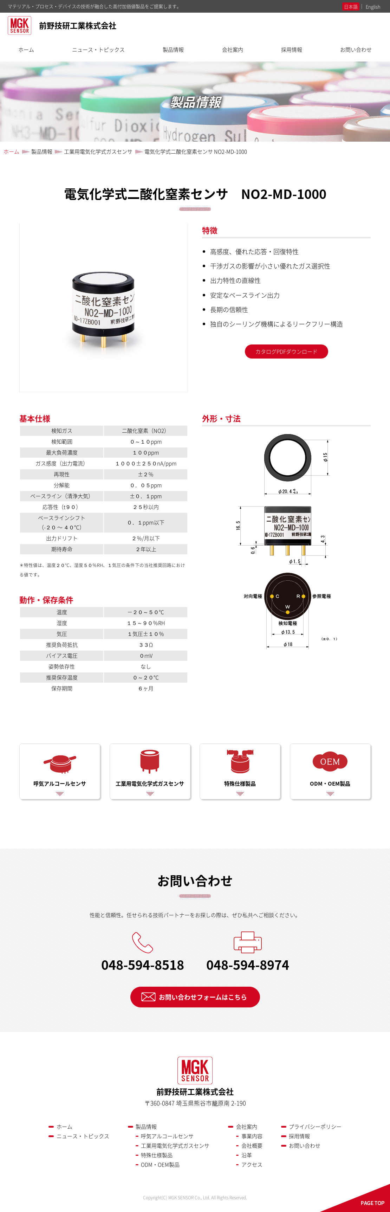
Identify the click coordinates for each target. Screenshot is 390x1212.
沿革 (246, 1155)
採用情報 (291, 49)
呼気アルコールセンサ (59, 768)
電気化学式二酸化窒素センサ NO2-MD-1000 (195, 151)
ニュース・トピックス (98, 49)
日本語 (351, 6)
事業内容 (251, 1136)
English (373, 6)
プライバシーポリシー (315, 1126)
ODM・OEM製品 (330, 768)
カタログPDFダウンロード (286, 351)
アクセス (251, 1164)
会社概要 (251, 1145)
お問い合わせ (356, 49)
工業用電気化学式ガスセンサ (98, 151)
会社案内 (232, 49)
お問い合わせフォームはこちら (203, 997)
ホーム (26, 49)
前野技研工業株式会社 (62, 26)
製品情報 (173, 49)
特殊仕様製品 (240, 768)
